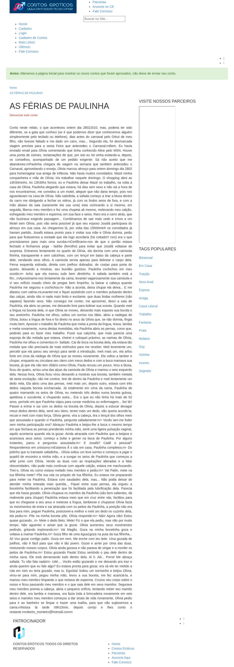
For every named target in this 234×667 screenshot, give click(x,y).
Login (23, 33)
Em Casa (145, 266)
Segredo (145, 371)
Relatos (144, 338)
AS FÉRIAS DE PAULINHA (26, 93)
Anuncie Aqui (121, 657)
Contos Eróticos (123, 648)
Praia (142, 330)
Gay (142, 346)
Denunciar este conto (24, 115)
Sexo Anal (146, 282)
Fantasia (145, 322)
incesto (144, 363)
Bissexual (146, 258)
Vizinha (144, 354)
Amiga (143, 298)
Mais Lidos (27, 42)
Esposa (144, 290)
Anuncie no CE (103, 6)
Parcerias (99, 2)
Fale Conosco (102, 11)
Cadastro (25, 28)
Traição (144, 274)
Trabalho (145, 314)
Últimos (25, 47)
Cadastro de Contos (33, 38)
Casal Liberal (148, 306)
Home (23, 24)
